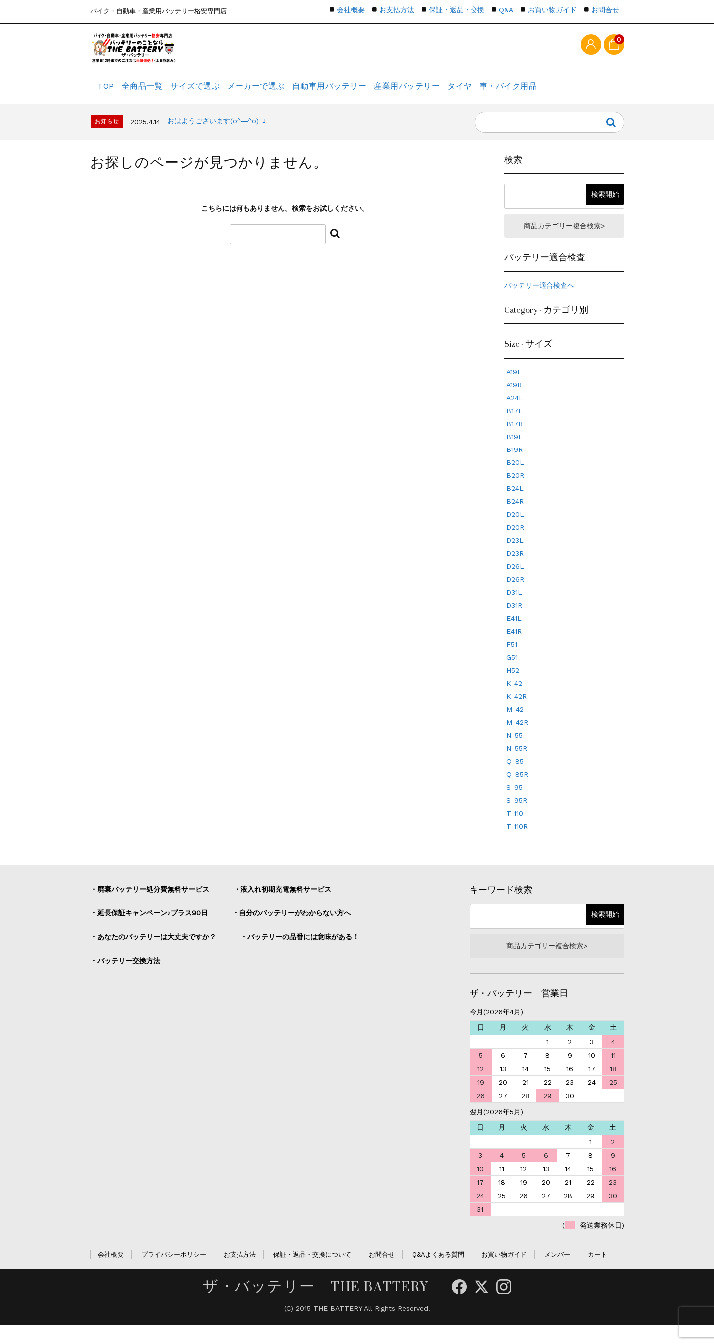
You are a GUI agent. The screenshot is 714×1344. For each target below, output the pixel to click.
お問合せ (605, 10)
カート (597, 1273)
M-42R (517, 737)
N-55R (516, 763)
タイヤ (516, 92)
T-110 (514, 828)
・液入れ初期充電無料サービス (282, 904)
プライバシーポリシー (173, 1273)
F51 (511, 659)
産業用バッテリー (454, 92)
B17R (514, 439)
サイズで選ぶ (217, 92)
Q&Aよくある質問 (438, 1273)
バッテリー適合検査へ (539, 300)
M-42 (515, 724)
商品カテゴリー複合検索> (564, 239)
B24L (515, 503)
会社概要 (351, 10)
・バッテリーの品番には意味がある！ (299, 952)
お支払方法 (396, 10)
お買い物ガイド (552, 10)
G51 (512, 672)
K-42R (516, 711)
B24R (515, 516)
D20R (515, 542)
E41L (514, 633)
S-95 (514, 802)
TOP (108, 92)
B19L (514, 451)
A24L (514, 413)
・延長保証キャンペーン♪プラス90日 (149, 928)
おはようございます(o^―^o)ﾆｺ (216, 132)
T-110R (517, 841)
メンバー (557, 1273)
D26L (515, 581)
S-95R (516, 815)
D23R (515, 568)
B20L (515, 477)
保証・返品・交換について (312, 1273)
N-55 (514, 750)
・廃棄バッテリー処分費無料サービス (149, 904)
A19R (514, 400)
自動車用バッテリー (369, 92)
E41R (514, 646)
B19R (514, 464)
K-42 (514, 698)
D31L (514, 607)
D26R (515, 594)
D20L (515, 529)
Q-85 (515, 776)
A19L (514, 387)
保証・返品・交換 (456, 10)
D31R (514, 620)
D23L (515, 555)
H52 (512, 685)
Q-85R (517, 789)
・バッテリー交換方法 (125, 976)
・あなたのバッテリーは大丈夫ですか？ (153, 952)
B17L (514, 426)
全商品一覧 (155, 92)
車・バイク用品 (574, 92)
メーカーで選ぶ (287, 92)
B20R (515, 490)
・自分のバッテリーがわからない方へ (291, 928)
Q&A (506, 10)
